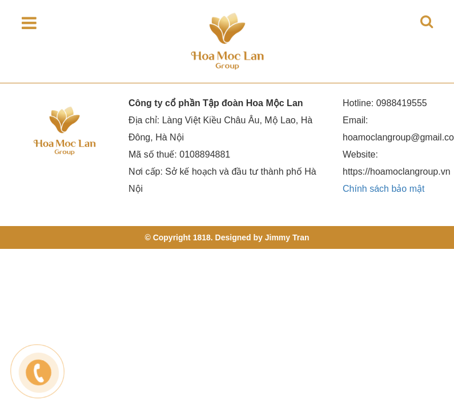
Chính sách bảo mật (383, 189)
